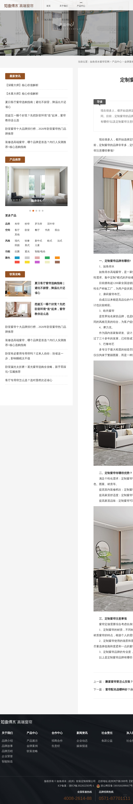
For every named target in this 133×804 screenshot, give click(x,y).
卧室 (27, 230)
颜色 (7, 257)
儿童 (37, 245)
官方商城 (66, 20)
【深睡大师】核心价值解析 (21, 85)
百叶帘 (51, 224)
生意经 (56, 745)
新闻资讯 (66, 13)
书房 (47, 230)
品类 (7, 224)
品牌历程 (7, 751)
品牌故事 (7, 745)
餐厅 (37, 230)
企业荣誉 (7, 756)
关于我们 (64, 6)
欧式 (49, 240)
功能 (7, 251)
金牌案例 (32, 745)
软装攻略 (32, 751)
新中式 (38, 240)
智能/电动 (40, 251)
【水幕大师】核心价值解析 (21, 93)
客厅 (17, 230)
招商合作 (57, 740)
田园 (17, 245)
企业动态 (82, 740)
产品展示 (32, 740)
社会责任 (83, 13)
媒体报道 (82, 745)
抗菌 (17, 251)
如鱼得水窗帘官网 (99, 61)
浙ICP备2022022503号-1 (81, 785)
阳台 (57, 230)
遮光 (27, 251)
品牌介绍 (7, 740)
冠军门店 (83, 20)
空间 (7, 230)
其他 (17, 234)
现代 (17, 240)
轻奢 (27, 240)
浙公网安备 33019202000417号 (114, 785)
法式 (59, 240)
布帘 (17, 224)
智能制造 (7, 761)
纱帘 (27, 224)
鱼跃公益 (107, 740)
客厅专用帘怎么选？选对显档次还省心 (28, 380)
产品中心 (81, 6)
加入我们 (48, 20)
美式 (27, 245)
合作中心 (48, 13)
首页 (48, 6)
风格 (7, 240)
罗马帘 (38, 224)
